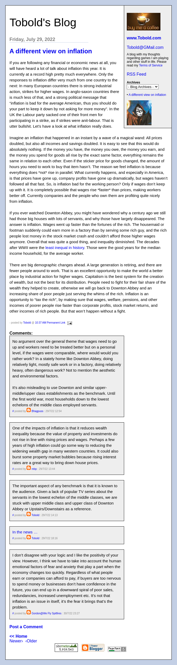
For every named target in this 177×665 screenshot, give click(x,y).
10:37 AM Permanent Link (50, 322)
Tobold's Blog (42, 22)
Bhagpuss (37, 411)
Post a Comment (26, 627)
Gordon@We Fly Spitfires (46, 613)
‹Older (31, 641)
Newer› (16, 641)
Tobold (27, 322)
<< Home (18, 636)
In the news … (25, 532)
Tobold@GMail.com (145, 47)
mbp (34, 468)
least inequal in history (64, 247)
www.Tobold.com (144, 38)
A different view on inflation (147, 95)
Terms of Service (150, 65)
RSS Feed (136, 74)
